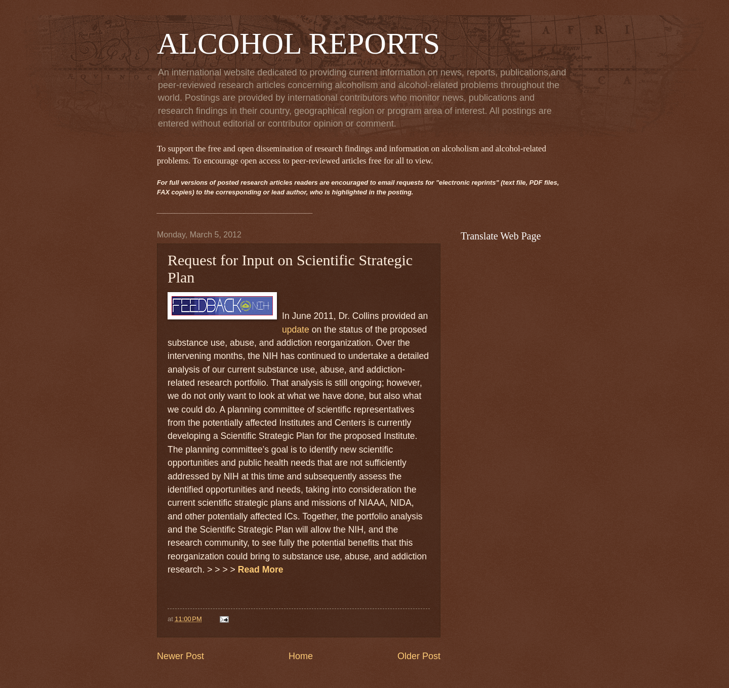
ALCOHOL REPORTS (298, 43)
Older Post (418, 656)
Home (301, 656)
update (295, 330)
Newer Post (180, 656)
